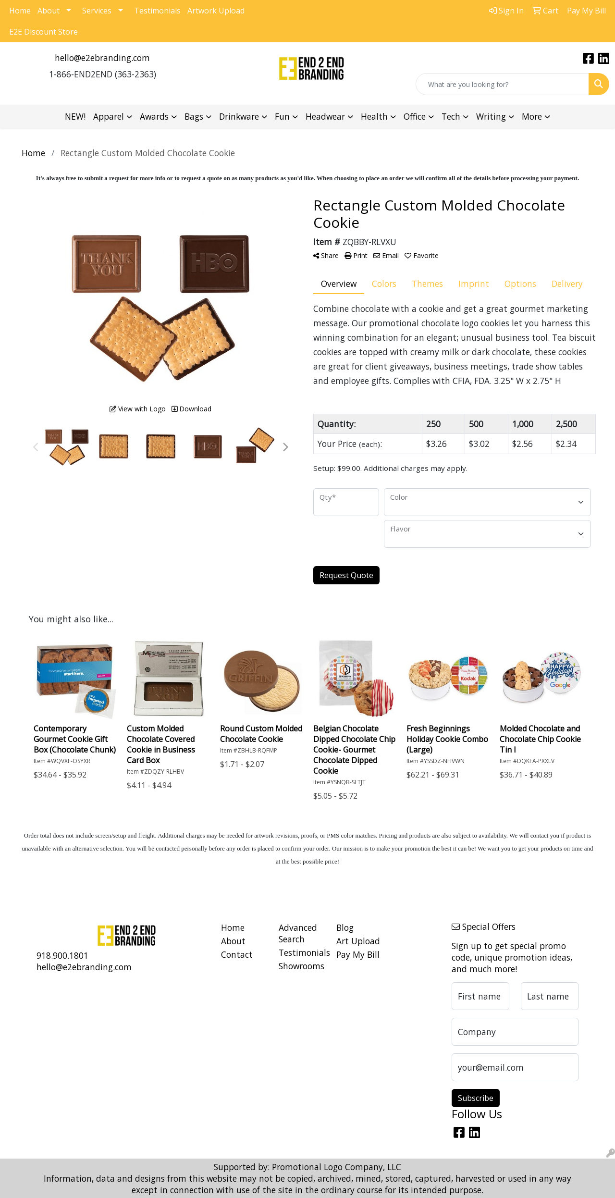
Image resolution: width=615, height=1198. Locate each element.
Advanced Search (298, 933)
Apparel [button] (108, 116)
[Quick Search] (502, 84)
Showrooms (301, 966)
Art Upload (358, 941)
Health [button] (374, 116)
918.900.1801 (62, 955)
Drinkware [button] (239, 116)
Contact (237, 954)
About (48, 10)
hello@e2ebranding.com (102, 57)
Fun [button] (282, 116)
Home (20, 10)
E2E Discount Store (43, 31)
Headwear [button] (325, 116)
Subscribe (475, 1098)
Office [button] (415, 116)
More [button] (532, 116)
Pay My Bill (358, 954)
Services (96, 10)
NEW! (75, 116)
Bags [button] (193, 116)
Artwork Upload (216, 10)
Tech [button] (451, 116)
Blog (345, 927)
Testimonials (157, 10)
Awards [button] (154, 116)
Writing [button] (491, 116)
